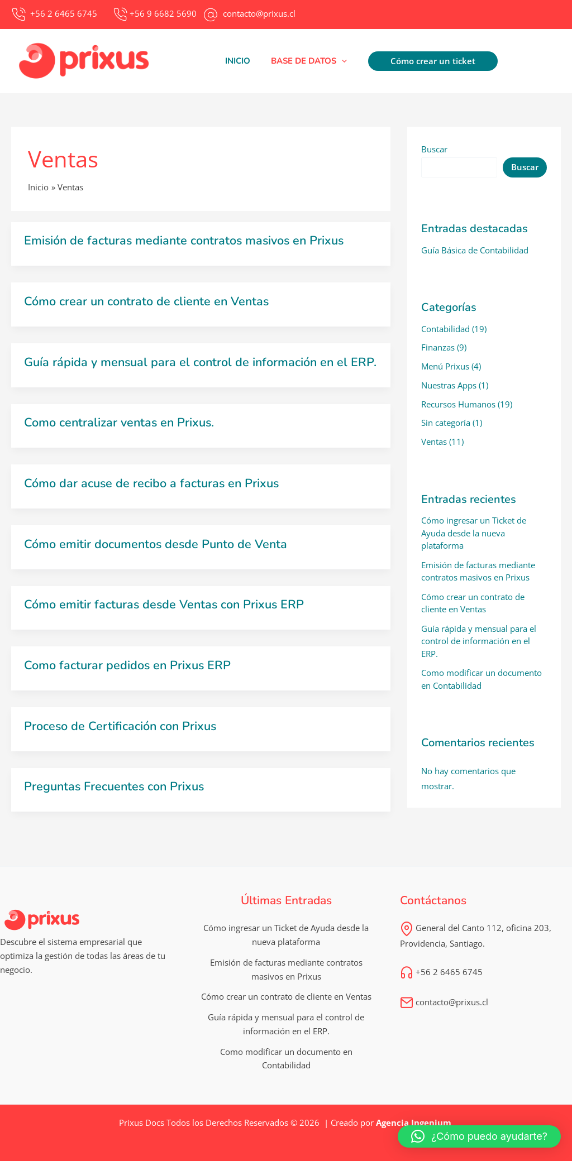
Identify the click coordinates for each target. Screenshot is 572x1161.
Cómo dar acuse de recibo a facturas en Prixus (153, 494)
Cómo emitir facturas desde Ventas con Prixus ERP (166, 614)
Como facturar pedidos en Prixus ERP (128, 674)
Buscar (434, 149)
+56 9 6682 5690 (163, 13)
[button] (307, 61)
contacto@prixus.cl (444, 1010)
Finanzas (438, 347)
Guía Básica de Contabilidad (474, 250)
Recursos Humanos (458, 404)
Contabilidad (445, 328)
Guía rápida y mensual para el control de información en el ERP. (188, 367)
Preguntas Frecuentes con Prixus (116, 795)
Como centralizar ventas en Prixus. (120, 433)
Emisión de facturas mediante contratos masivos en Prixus (187, 240)
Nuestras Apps (448, 385)
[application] (340, 61)
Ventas (434, 441)
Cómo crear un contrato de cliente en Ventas (148, 300)
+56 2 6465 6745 (441, 980)
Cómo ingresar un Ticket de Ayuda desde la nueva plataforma (473, 533)
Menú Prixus (445, 366)
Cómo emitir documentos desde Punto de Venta (157, 554)
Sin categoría (445, 422)
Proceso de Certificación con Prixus (121, 735)
